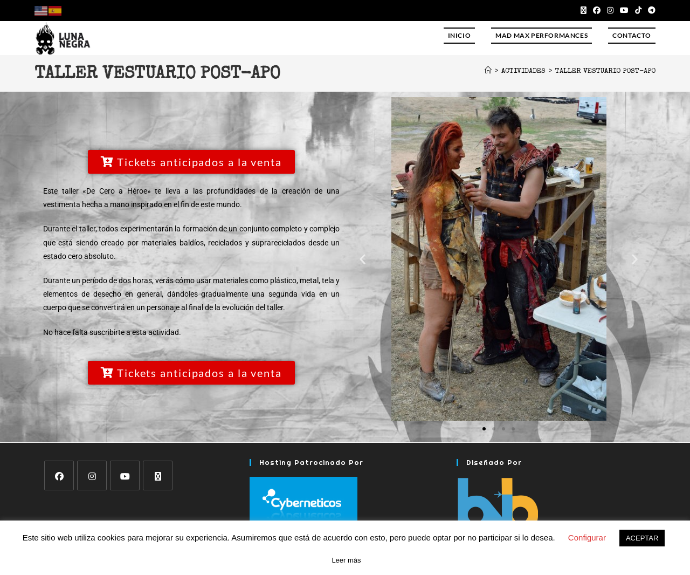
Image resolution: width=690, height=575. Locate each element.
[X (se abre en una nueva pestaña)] (583, 10)
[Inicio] (488, 71)
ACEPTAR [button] (642, 538)
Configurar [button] (587, 537)
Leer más (346, 560)
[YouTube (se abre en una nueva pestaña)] (624, 10)
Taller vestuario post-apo (605, 71)
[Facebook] (59, 475)
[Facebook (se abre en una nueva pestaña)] (597, 10)
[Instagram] (92, 475)
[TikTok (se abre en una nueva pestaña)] (638, 10)
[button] (362, 259)
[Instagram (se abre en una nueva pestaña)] (610, 10)
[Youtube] (125, 475)
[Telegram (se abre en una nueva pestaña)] (650, 10)
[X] (157, 475)
